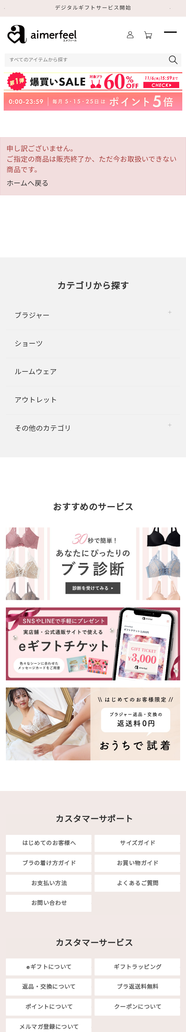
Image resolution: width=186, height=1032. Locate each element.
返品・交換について (49, 987)
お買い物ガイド (138, 863)
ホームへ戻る (27, 183)
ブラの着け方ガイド (49, 863)
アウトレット (36, 400)
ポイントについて (49, 1007)
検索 (174, 60)
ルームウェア (36, 372)
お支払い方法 (49, 883)
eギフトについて (49, 967)
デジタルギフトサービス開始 (93, 7)
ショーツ (29, 344)
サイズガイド (137, 843)
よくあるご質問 (138, 883)
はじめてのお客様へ (49, 843)
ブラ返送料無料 (138, 987)
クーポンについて (138, 1007)
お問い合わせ (49, 903)
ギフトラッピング (138, 967)
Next (176, 9)
